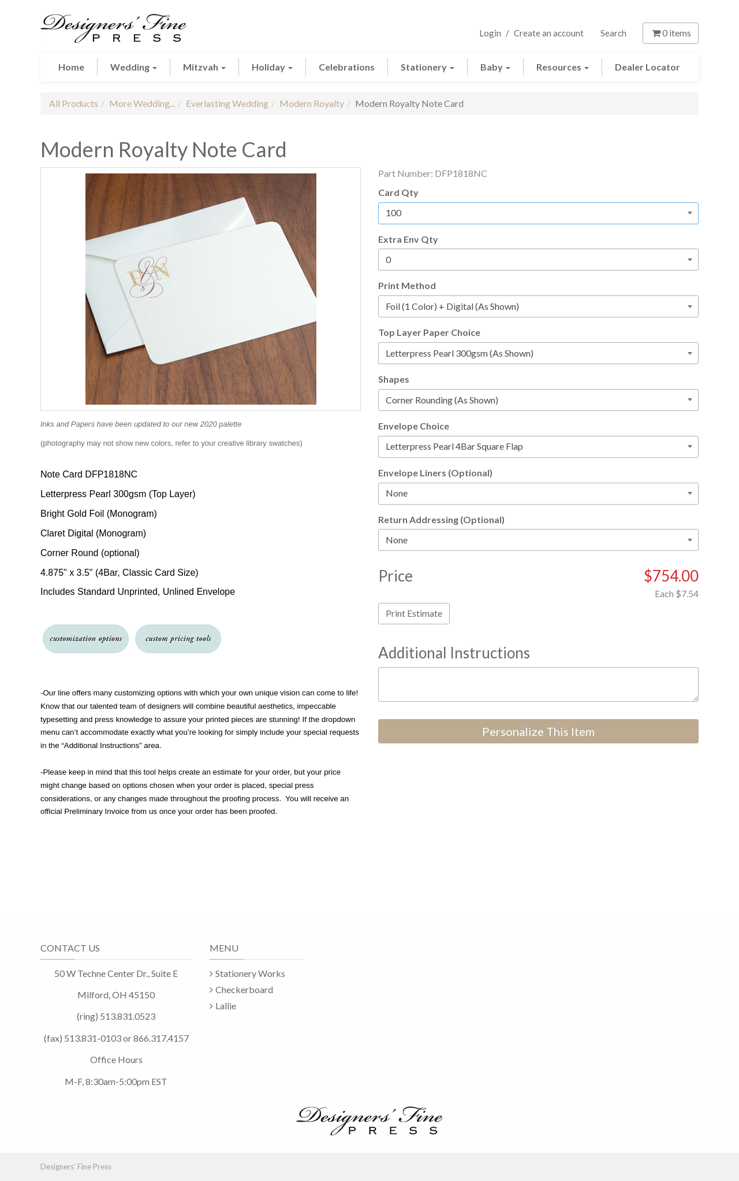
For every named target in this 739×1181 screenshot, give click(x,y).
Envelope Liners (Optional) (435, 472)
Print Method (407, 285)
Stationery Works (250, 973)
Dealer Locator (647, 66)
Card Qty (398, 192)
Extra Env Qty (408, 239)
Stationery (427, 66)
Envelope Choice (413, 425)
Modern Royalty (311, 103)
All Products (73, 103)
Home (71, 66)
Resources (562, 66)
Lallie (225, 1005)
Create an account (549, 33)
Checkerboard (244, 989)
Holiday (272, 66)
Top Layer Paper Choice (429, 332)
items (670, 32)
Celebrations (347, 66)
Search (613, 33)
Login (490, 33)
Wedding (133, 66)
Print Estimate (414, 613)
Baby (495, 66)
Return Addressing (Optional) (441, 519)
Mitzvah (204, 66)
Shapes (393, 378)
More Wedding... (142, 103)
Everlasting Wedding (227, 103)
